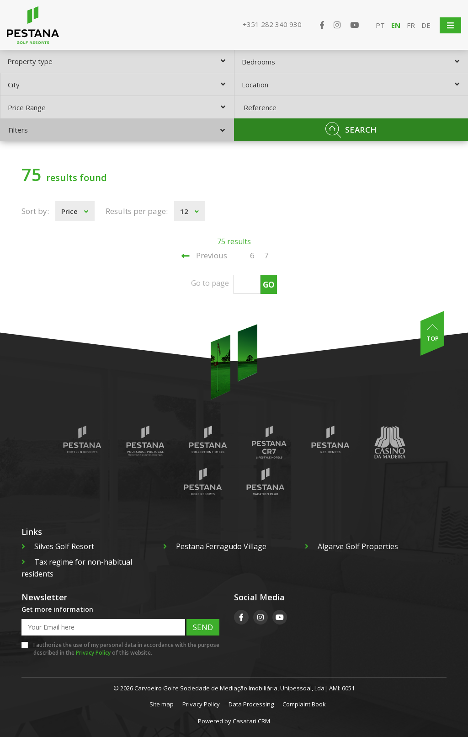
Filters (116, 129)
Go (269, 284)
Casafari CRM (251, 721)
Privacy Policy (93, 653)
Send (203, 627)
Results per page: (137, 211)
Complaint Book (304, 704)
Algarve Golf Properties (351, 546)
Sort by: (35, 211)
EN (395, 25)
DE (426, 25)
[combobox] (117, 61)
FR (411, 25)
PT (380, 25)
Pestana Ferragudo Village (214, 546)
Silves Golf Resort (57, 546)
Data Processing (251, 704)
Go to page (210, 283)
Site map (161, 704)
